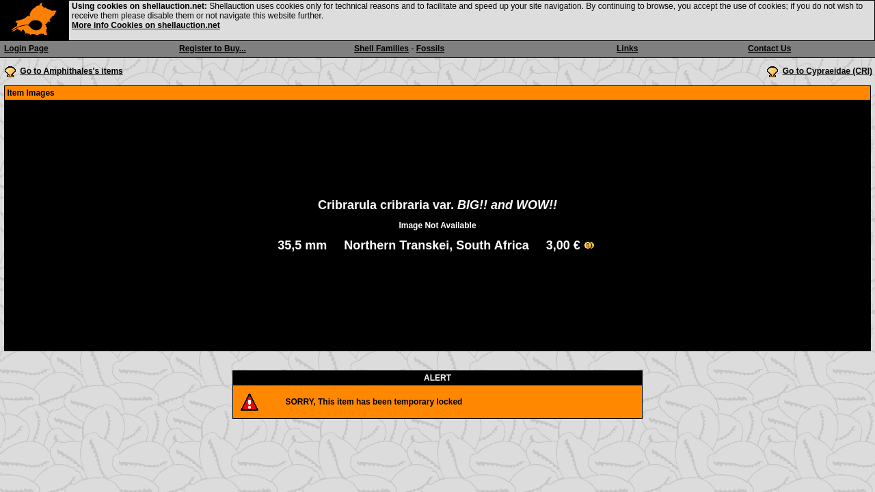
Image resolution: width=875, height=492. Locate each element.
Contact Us (769, 48)
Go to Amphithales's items (71, 71)
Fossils (430, 48)
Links (627, 48)
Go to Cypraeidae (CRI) (827, 71)
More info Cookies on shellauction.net (146, 25)
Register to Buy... (212, 48)
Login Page (26, 48)
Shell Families (381, 48)
